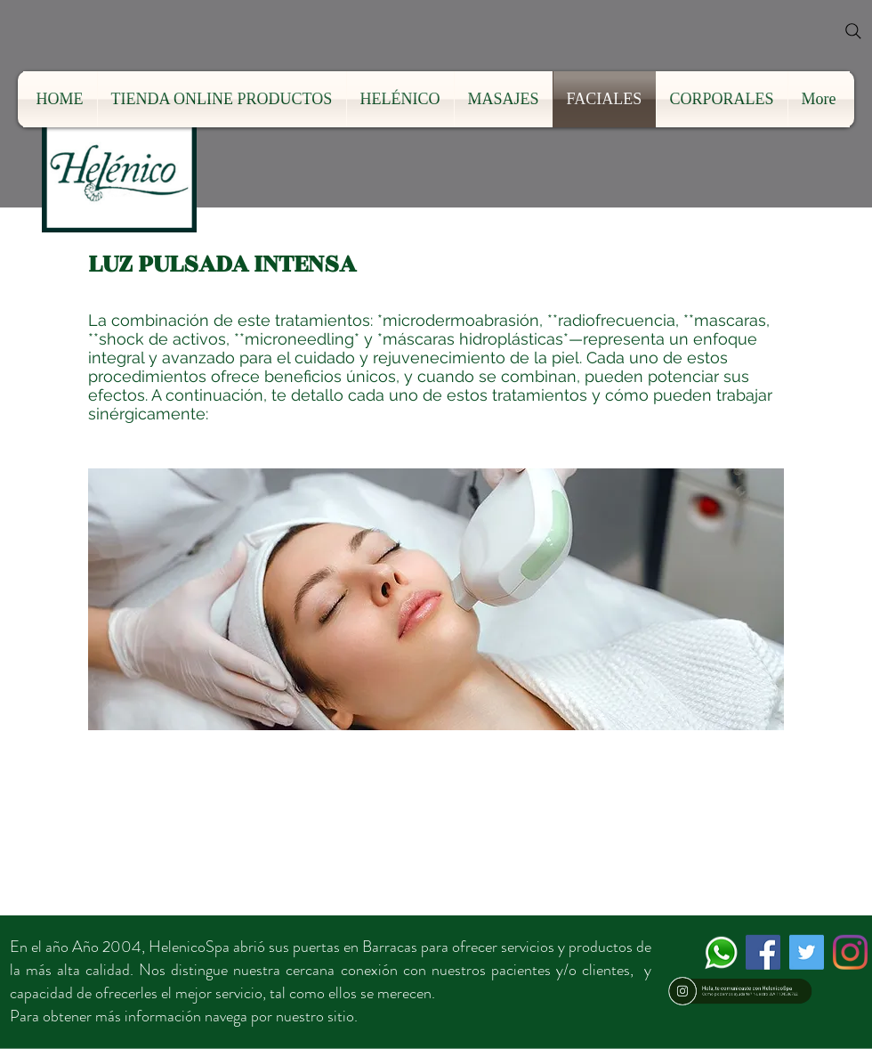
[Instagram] (850, 952)
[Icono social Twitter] (806, 952)
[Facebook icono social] (763, 952)
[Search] (853, 31)
